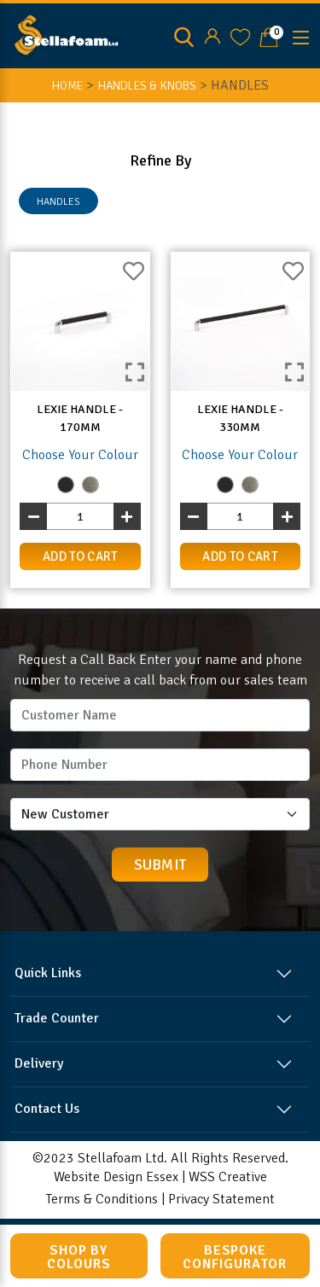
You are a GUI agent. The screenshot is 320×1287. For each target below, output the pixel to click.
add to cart (80, 556)
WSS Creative (228, 1176)
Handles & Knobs (146, 86)
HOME (67, 86)
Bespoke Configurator (235, 1257)
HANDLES (58, 201)
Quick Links (48, 972)
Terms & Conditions (102, 1199)
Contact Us (47, 1108)
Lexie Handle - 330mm (240, 418)
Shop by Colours (79, 1257)
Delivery (39, 1063)
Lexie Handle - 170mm (80, 418)
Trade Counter (57, 1018)
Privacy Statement (221, 1199)
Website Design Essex (116, 1176)
